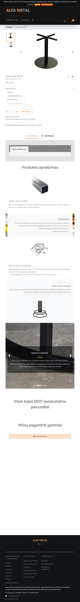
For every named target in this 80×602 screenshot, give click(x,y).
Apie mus (8, 576)
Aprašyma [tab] (32, 136)
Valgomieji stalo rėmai (31, 561)
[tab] (47, 136)
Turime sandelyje (29, 577)
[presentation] (21, 52)
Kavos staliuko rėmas (30, 573)
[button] (32, 20)
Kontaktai (9, 572)
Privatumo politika (47, 564)
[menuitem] (12, 20)
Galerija (8, 579)
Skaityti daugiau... (47, 4)
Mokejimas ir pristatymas (45, 568)
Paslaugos (9, 569)
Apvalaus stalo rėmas (30, 564)
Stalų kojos (27, 567)
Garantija (45, 561)
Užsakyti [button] (26, 112)
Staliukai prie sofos (30, 570)
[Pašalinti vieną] (7, 112)
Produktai (9, 27)
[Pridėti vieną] (17, 112)
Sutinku (37, 4)
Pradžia (8, 563)
